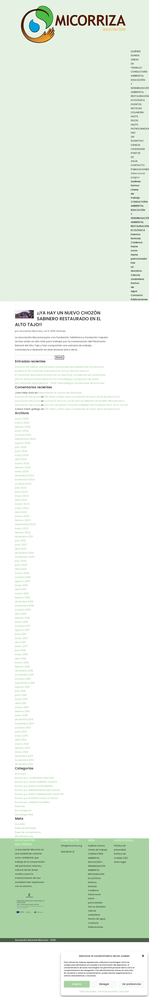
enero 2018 (21, 622)
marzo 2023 (22, 516)
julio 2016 (20, 650)
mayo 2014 (21, 735)
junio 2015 (21, 695)
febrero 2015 (22, 711)
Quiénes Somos (96, 845)
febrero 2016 (22, 666)
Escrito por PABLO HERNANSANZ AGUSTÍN (39, 794)
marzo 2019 (22, 593)
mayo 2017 (21, 638)
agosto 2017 (22, 630)
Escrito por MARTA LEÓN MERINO (34, 786)
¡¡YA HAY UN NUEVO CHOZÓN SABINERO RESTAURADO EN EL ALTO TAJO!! (58, 319)
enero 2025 (22, 471)
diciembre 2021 (24, 536)
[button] (143, 955)
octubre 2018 (23, 609)
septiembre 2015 (25, 683)
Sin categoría (23, 810)
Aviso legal (124, 991)
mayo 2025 (22, 455)
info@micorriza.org (71, 845)
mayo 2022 (22, 528)
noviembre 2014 (24, 723)
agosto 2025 (23, 443)
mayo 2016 (21, 654)
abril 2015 (20, 703)
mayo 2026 (22, 418)
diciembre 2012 (24, 764)
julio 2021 (20, 540)
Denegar (104, 984)
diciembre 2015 (24, 670)
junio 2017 (21, 634)
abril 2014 (20, 739)
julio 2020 (20, 561)
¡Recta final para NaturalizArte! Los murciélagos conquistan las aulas (57, 379)
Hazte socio (94, 894)
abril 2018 (20, 614)
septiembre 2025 (25, 439)
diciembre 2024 (24, 475)
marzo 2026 (22, 422)
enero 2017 (21, 646)
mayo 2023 (22, 508)
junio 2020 (21, 565)
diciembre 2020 (24, 553)
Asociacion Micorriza (30, 331)
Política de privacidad (108, 991)
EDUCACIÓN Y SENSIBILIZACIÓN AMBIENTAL (96, 866)
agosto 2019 (22, 581)
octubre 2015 (23, 679)
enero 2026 (22, 431)
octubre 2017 (23, 626)
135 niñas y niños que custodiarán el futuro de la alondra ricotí (82, 396)
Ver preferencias (131, 984)
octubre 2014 (23, 727)
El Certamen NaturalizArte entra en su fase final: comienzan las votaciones (60, 375)
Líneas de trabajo (97, 849)
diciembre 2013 (24, 756)
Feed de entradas (25, 828)
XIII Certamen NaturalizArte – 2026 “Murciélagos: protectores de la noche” (60, 383)
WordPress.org (24, 836)
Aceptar (77, 984)
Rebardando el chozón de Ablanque (60, 392)
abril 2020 (21, 569)
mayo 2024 (22, 496)
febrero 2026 (23, 427)
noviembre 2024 (25, 479)
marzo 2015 (22, 707)
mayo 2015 (21, 699)
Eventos (136, 104)
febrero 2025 (23, 467)
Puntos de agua (96, 918)
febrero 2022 (23, 532)
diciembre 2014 (24, 719)
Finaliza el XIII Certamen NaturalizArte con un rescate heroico (52, 371)
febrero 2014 (22, 748)
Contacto (138, 165)
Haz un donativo (97, 906)
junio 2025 (21, 451)
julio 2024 (21, 488)
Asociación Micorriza (27, 396)
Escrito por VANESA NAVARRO (32, 802)
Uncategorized (24, 814)
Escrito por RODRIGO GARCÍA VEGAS (36, 798)
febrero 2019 (22, 597)
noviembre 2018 (24, 605)
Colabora (137, 112)
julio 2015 (20, 691)
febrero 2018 (22, 618)
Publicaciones (139, 299)
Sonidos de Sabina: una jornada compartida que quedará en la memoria (59, 367)
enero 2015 (21, 715)
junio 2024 (21, 492)
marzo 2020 (22, 573)
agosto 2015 (22, 687)
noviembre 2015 (24, 674)
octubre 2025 (23, 435)
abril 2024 (21, 500)
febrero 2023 (23, 520)
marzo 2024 (22, 504)
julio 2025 (20, 447)
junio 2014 (21, 731)
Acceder (20, 824)
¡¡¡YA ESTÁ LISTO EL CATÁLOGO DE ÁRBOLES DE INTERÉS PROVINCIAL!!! (84, 401)
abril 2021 (20, 549)
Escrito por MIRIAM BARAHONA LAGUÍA (37, 790)
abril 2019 (20, 589)
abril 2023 (21, 512)
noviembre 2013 (24, 760)
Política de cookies (87, 991)
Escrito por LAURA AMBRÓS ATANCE (36, 782)
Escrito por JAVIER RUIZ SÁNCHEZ (34, 778)
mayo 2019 (21, 585)
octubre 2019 (23, 577)
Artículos (20, 774)
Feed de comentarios (28, 832)
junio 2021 (21, 544)
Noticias (136, 108)
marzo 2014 (22, 744)
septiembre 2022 (25, 524)
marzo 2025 (22, 463)
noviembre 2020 (25, 557)
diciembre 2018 (24, 601)
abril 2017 (20, 642)
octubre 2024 (23, 483)
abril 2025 (21, 459)
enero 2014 (21, 752)
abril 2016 (20, 658)
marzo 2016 (22, 662)
